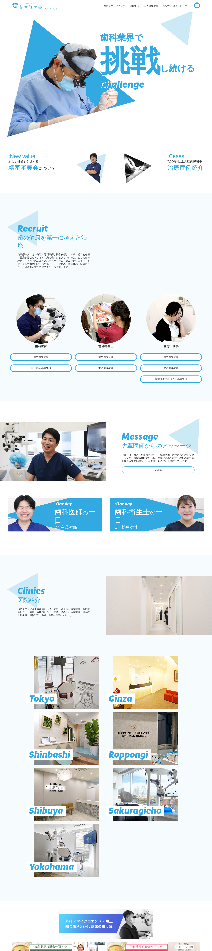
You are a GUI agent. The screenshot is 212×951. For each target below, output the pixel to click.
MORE (158, 472)
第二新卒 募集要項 (41, 368)
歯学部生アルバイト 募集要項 (171, 380)
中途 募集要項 (105, 368)
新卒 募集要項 (41, 357)
